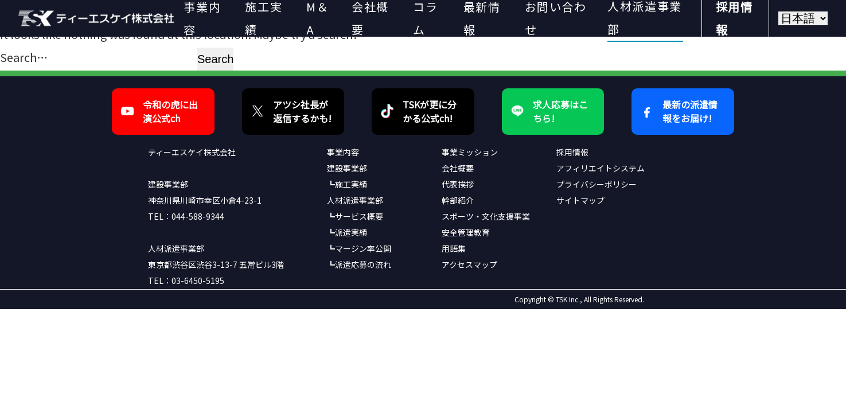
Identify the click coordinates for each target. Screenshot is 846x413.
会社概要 (458, 168)
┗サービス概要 (355, 216)
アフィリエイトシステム (600, 168)
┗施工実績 (347, 184)
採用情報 (572, 152)
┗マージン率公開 (359, 248)
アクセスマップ (469, 264)
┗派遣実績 (347, 232)
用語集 (454, 248)
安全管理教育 (466, 232)
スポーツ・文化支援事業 (486, 216)
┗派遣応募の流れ (359, 264)
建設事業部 (347, 168)
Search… (24, 57)
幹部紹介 (458, 200)
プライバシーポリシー (596, 184)
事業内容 (343, 152)
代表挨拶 (458, 184)
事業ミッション (470, 152)
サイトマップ (580, 200)
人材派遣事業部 (355, 200)
